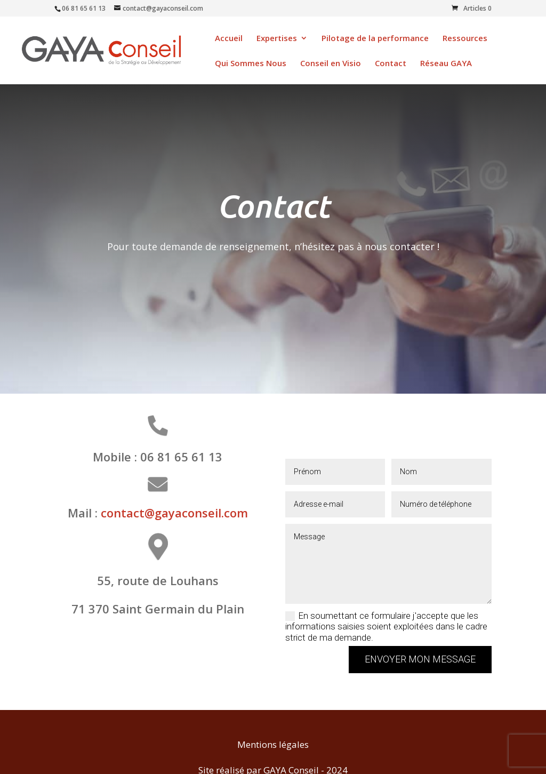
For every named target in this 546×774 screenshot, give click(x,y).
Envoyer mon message (420, 659)
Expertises (276, 38)
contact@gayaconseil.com (174, 513)
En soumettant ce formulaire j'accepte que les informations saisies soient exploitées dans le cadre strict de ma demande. (386, 626)
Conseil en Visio (330, 63)
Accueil (229, 38)
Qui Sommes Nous (250, 63)
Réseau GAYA (446, 63)
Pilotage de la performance (375, 38)
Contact (390, 63)
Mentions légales (273, 744)
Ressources (465, 38)
